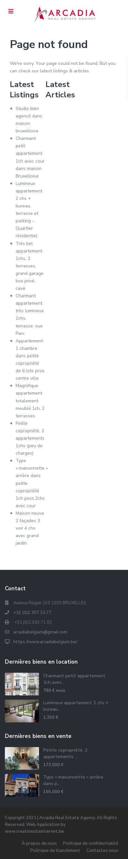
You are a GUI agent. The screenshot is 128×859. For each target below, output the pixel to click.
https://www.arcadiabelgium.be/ (45, 642)
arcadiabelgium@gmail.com (40, 632)
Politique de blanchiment (55, 850)
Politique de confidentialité (90, 843)
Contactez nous (102, 850)
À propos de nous (39, 843)
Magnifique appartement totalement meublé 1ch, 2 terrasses (30, 401)
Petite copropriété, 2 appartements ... (65, 753)
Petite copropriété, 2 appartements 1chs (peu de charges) (30, 438)
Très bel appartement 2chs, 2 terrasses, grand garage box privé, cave (30, 266)
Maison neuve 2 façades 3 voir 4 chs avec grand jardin (30, 528)
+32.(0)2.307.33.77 (32, 613)
